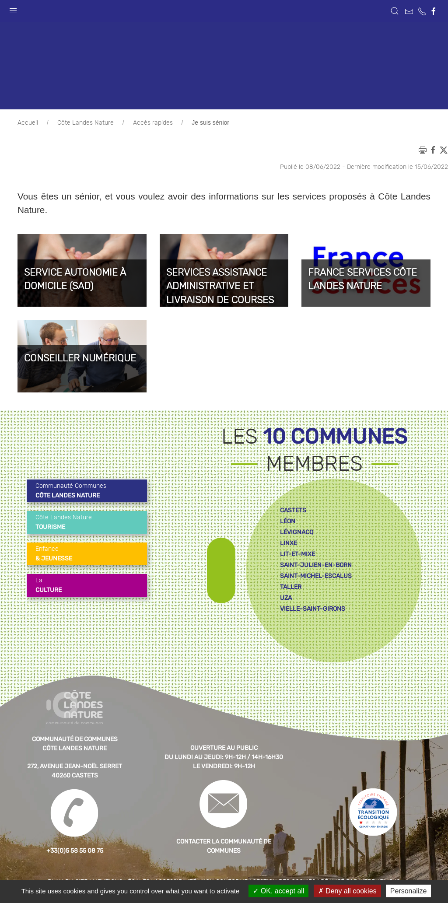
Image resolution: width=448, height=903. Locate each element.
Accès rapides (153, 123)
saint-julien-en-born (316, 565)
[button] (13, 8)
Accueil (28, 123)
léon (287, 521)
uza (286, 598)
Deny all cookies (347, 891)
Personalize (408, 891)
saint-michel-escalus (316, 576)
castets (293, 510)
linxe (288, 543)
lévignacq (296, 532)
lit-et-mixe (297, 554)
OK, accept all (278, 891)
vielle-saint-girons (312, 608)
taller (290, 587)
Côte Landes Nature (85, 123)
